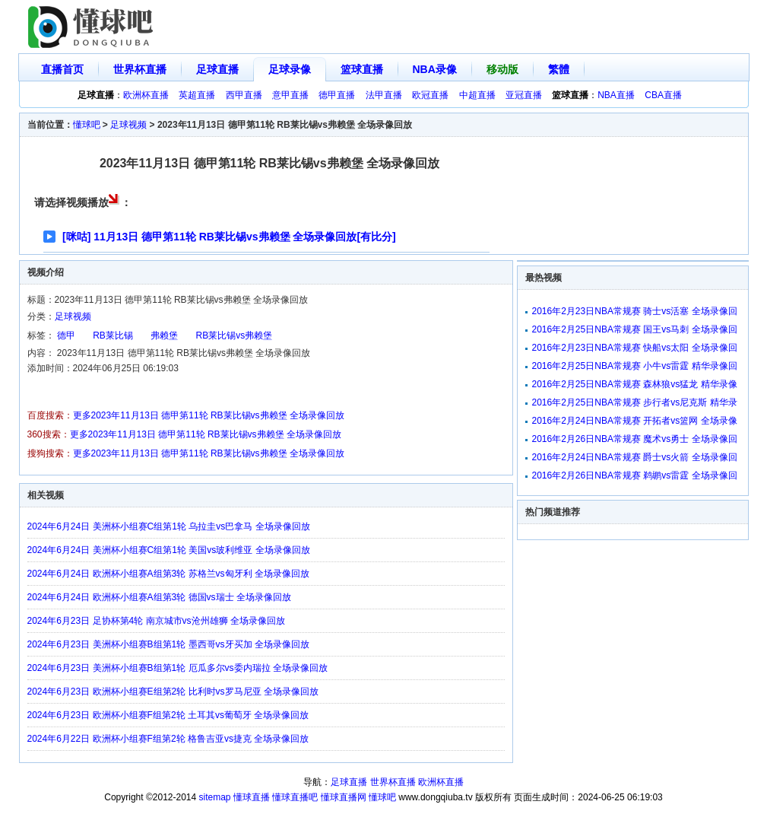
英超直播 (197, 95)
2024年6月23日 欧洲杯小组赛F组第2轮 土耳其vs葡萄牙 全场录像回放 (168, 715)
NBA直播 (616, 95)
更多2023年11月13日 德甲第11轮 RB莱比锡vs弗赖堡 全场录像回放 (208, 415)
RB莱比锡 (113, 335)
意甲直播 (290, 95)
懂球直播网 (343, 797)
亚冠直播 (524, 95)
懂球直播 (251, 797)
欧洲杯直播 (146, 95)
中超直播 (477, 95)
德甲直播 (337, 95)
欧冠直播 (430, 95)
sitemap (215, 797)
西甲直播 (244, 95)
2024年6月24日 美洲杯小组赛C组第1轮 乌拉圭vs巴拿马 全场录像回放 (168, 526)
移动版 (502, 69)
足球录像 (289, 69)
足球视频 (128, 124)
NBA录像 (435, 69)
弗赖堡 (164, 335)
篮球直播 (362, 69)
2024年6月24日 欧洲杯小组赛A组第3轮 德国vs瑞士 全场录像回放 (159, 597)
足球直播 (217, 69)
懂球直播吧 (295, 797)
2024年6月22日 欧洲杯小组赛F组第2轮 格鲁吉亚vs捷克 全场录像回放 (168, 738)
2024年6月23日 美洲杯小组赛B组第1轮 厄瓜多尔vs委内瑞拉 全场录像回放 (177, 668)
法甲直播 (384, 95)
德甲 (66, 335)
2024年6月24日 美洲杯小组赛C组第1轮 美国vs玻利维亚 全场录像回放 (168, 550)
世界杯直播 (139, 69)
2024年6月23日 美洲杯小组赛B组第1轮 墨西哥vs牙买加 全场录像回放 (168, 644)
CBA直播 (663, 95)
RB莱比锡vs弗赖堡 (234, 335)
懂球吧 (86, 124)
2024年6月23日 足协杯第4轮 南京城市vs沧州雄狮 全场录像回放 (156, 620)
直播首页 (62, 69)
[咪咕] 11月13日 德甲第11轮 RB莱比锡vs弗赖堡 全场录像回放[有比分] (229, 237)
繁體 (558, 69)
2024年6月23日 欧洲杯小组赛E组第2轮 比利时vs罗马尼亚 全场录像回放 (173, 691)
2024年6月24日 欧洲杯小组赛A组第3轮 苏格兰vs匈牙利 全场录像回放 (168, 573)
